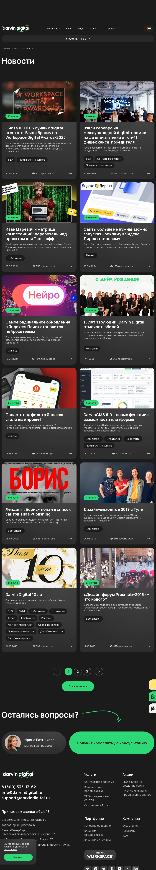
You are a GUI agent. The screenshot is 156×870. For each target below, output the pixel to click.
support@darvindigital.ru (26, 776)
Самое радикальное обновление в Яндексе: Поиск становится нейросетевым (37, 305)
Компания (52, 6)
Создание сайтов (96, 783)
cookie (25, 843)
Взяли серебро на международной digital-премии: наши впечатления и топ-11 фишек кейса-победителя (116, 113)
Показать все (78, 664)
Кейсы (93, 6)
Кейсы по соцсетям (97, 818)
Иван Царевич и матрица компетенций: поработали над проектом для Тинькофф (36, 212)
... (125, 7)
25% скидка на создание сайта (133, 761)
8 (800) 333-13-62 (75, 16)
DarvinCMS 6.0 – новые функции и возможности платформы (117, 395)
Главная (6, 26)
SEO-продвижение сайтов (97, 776)
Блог (68, 6)
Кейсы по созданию (97, 804)
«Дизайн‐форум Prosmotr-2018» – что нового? (116, 575)
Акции (81, 6)
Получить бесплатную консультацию (112, 721)
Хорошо (18, 857)
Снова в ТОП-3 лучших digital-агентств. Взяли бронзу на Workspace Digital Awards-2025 (35, 111)
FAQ (125, 814)
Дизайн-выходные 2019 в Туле (113, 487)
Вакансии (129, 809)
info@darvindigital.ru (22, 770)
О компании (130, 804)
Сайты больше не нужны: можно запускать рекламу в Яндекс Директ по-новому (115, 212)
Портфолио (94, 797)
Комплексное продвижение (93, 767)
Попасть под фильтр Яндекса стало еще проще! (34, 395)
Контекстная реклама (99, 760)
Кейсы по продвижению (94, 811)
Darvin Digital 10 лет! (25, 572)
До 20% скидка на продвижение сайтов (137, 771)
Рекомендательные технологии (16, 848)
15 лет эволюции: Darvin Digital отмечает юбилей (114, 302)
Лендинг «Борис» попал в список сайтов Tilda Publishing (38, 490)
